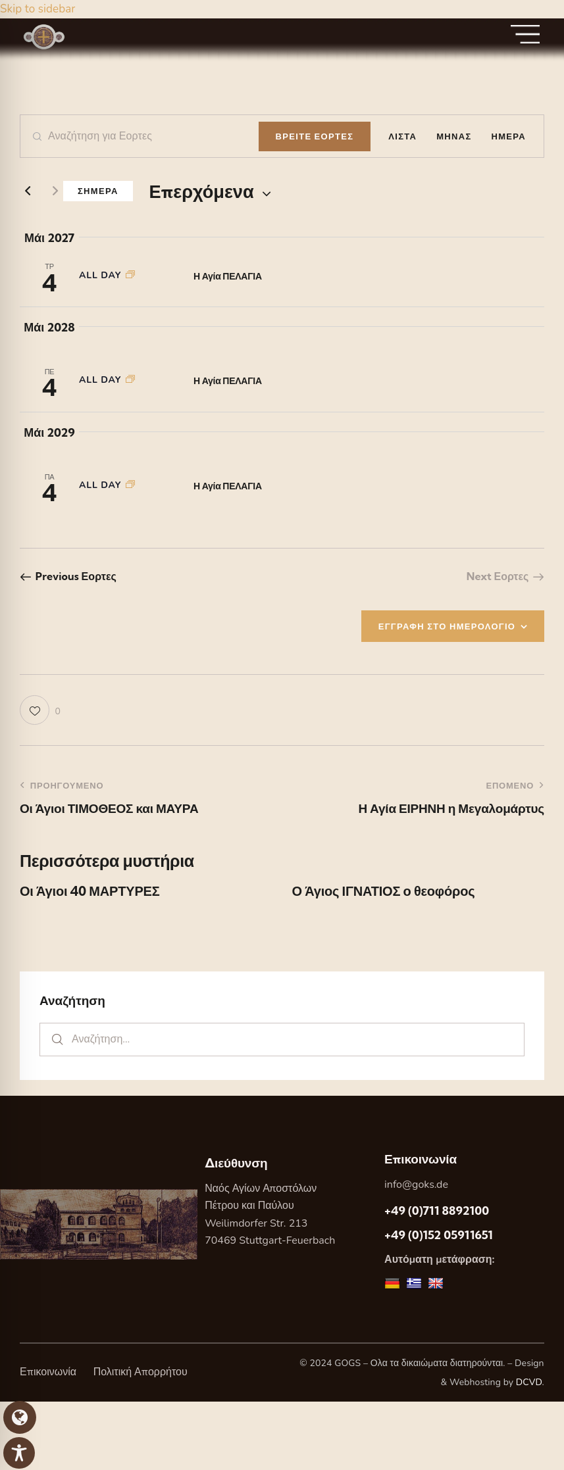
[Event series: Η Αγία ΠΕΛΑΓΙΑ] (130, 275)
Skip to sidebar (37, 8)
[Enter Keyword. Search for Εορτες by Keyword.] (139, 136)
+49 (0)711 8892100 (436, 1210)
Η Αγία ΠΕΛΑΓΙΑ (227, 276)
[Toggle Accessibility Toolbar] (19, 1453)
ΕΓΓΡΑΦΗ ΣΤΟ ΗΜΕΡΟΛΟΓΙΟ (447, 626)
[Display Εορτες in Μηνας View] (453, 136)
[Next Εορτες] (55, 191)
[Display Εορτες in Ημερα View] (509, 136)
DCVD (529, 1382)
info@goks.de (416, 1184)
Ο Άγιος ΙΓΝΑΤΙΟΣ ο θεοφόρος (383, 891)
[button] (40, 710)
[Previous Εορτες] (28, 191)
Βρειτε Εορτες (315, 136)
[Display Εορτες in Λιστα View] (402, 136)
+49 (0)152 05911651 (438, 1234)
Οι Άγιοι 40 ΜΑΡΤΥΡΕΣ (90, 891)
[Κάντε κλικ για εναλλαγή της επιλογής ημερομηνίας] (201, 192)
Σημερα (98, 190)
